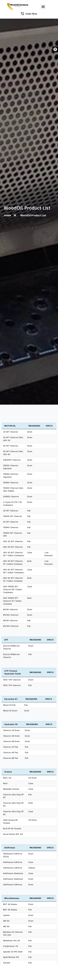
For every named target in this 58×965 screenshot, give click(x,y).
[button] (55, 49)
